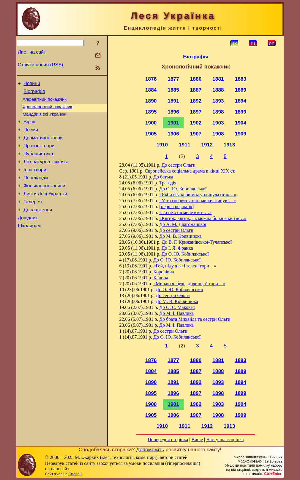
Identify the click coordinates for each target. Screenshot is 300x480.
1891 (173, 101)
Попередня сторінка (168, 439)
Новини (31, 84)
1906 (173, 134)
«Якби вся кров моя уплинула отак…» (197, 194)
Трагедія (167, 182)
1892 (196, 101)
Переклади (35, 189)
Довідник (27, 233)
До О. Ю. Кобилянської (182, 188)
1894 (241, 101)
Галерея (32, 216)
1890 (151, 101)
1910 (162, 145)
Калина (160, 277)
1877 (173, 79)
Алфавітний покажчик (45, 102)
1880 (196, 79)
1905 (151, 134)
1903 (218, 123)
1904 (241, 123)
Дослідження (37, 224)
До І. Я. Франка (177, 248)
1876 (151, 79)
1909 (241, 134)
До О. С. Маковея (177, 307)
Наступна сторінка (225, 439)
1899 (241, 112)
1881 (218, 79)
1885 (173, 90)
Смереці (75, 474)
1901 (173, 123)
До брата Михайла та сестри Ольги (194, 319)
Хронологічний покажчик (47, 110)
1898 (218, 112)
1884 (151, 90)
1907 (196, 134)
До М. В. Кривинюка (180, 236)
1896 (173, 112)
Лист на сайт (32, 52)
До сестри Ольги (179, 165)
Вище (197, 439)
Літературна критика (45, 171)
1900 (151, 123)
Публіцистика (38, 162)
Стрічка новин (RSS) (40, 64)
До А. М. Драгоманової (182, 224)
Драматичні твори (43, 144)
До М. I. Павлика (176, 313)
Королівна (163, 271)
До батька (163, 176)
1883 (241, 79)
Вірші (29, 127)
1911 (184, 145)
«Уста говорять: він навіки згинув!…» (197, 200)
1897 (196, 112)
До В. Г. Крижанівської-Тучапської (197, 242)
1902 (196, 123)
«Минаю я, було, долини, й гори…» (189, 283)
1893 (218, 101)
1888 (218, 90)
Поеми (30, 135)
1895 (151, 112)
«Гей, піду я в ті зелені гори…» (184, 265)
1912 (207, 145)
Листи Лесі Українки (45, 207)
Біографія (34, 93)
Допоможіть (150, 449)
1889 (241, 90)
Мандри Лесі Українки (45, 118)
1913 (229, 145)
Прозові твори (38, 153)
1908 (218, 134)
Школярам (29, 242)
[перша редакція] (176, 206)
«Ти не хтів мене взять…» (185, 212)
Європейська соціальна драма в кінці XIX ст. (190, 170)
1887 (196, 90)
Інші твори (34, 180)
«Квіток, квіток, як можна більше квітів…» (202, 218)
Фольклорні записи (44, 198)
